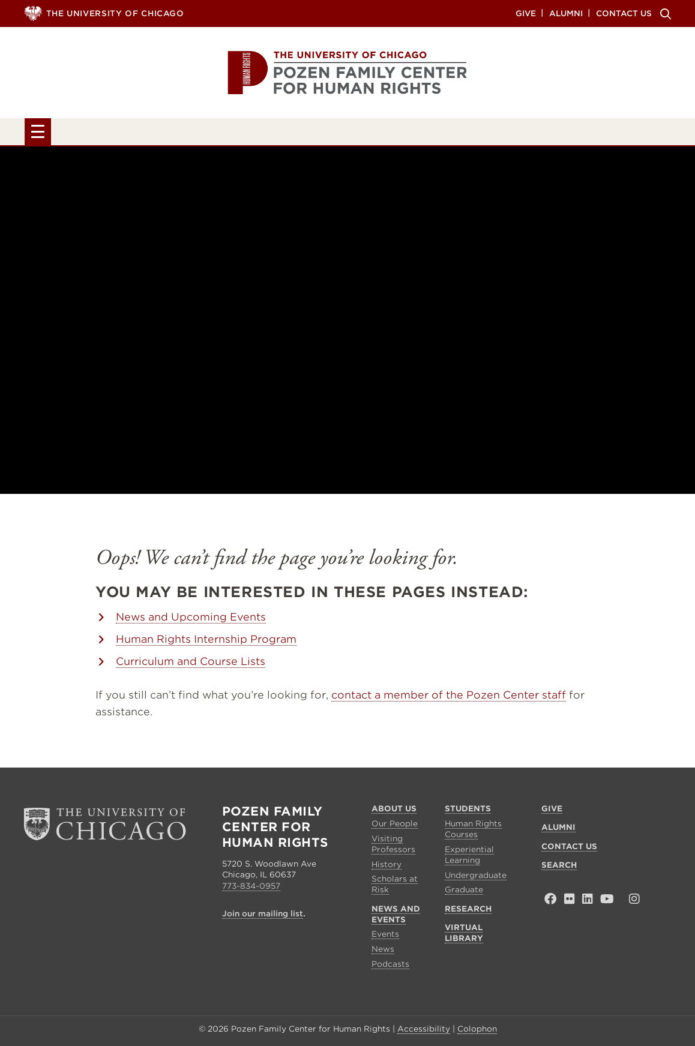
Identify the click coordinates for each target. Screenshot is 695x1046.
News (383, 952)
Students (193, 133)
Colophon (477, 1031)
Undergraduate (476, 877)
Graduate (464, 892)
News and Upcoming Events (191, 619)
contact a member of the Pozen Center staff (448, 697)
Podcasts (390, 966)
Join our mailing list (262, 916)
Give (526, 12)
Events (385, 937)
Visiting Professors (393, 846)
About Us (88, 133)
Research (457, 133)
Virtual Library (585, 133)
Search (664, 14)
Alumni (566, 12)
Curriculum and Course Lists (190, 664)
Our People (395, 826)
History (387, 866)
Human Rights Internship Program (206, 642)
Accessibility (423, 1031)
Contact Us (624, 12)
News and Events (324, 133)
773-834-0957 (251, 888)
